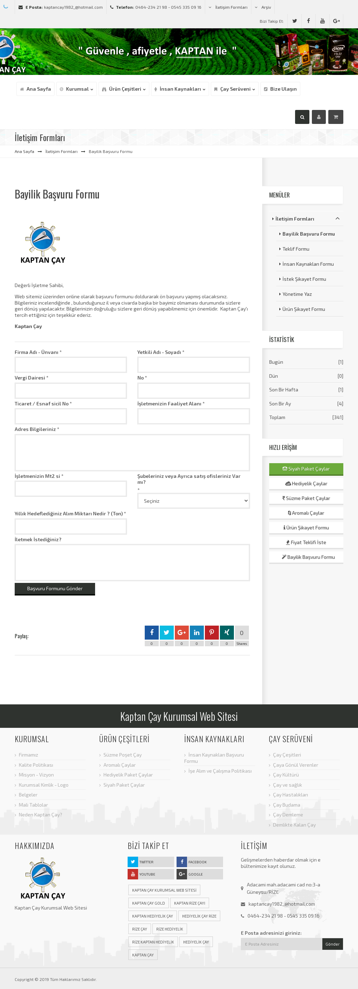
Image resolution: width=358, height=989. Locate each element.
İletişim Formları (228, 7)
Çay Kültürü (286, 775)
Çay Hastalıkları (290, 795)
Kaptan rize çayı (189, 903)
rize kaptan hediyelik (153, 942)
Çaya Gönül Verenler (295, 765)
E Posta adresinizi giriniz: (271, 933)
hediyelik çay (196, 942)
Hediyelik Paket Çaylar (128, 775)
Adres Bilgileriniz (35, 429)
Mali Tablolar (33, 805)
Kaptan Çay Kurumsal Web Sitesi (164, 890)
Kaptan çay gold (148, 903)
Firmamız (28, 755)
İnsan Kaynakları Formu (308, 264)
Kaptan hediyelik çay (152, 916)
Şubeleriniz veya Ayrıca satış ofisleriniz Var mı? (189, 479)
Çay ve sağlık (287, 785)
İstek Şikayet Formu (304, 279)
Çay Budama (286, 805)
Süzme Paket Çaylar (306, 498)
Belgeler (28, 795)
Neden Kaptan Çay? (40, 814)
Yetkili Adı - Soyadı (159, 352)
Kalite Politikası (36, 765)
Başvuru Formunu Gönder (55, 588)
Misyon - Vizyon (36, 775)
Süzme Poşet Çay (122, 755)
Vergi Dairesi (30, 378)
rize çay (139, 929)
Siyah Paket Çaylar (306, 469)
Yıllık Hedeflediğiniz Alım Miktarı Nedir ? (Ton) (69, 513)
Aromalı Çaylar (306, 513)
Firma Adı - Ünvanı (36, 352)
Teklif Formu (295, 249)
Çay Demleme (288, 814)
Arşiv (263, 7)
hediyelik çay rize (199, 916)
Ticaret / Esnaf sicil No (42, 403)
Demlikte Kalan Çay (294, 825)
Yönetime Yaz (297, 294)
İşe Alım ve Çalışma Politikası (220, 771)
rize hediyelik (169, 929)
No (140, 378)
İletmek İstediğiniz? (38, 539)
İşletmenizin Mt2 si (37, 476)
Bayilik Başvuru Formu (308, 234)
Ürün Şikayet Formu (303, 309)
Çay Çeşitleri (287, 755)
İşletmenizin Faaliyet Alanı (169, 403)
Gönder (332, 944)
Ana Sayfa (24, 151)
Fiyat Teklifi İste (306, 542)
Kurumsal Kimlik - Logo (44, 785)
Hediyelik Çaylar (306, 483)
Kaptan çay (143, 955)
